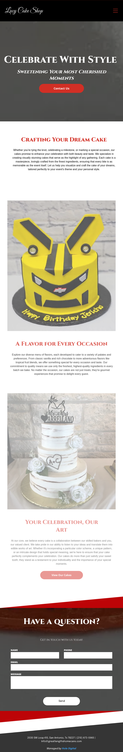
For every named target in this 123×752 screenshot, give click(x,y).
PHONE (68, 650)
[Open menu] (115, 10)
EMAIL (14, 662)
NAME (14, 650)
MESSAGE (16, 674)
